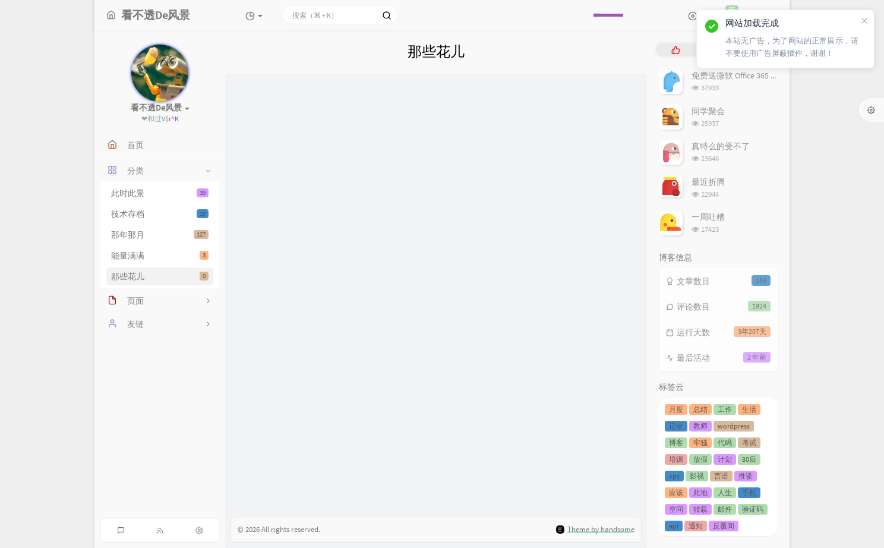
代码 (725, 442)
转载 (700, 509)
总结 (700, 409)
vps (674, 475)
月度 (676, 409)
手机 (749, 492)
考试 (749, 442)
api (673, 525)
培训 (676, 459)
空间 (676, 509)
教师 (700, 425)
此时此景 (160, 193)
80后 (749, 459)
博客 (676, 442)
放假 (700, 459)
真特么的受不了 (721, 146)
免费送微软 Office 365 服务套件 (748, 75)
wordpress (734, 425)
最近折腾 (708, 182)
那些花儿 (160, 276)
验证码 (752, 509)
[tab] (676, 50)
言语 (721, 475)
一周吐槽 (708, 217)
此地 (700, 492)
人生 (725, 492)
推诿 (745, 475)
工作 (725, 409)
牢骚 (700, 442)
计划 (725, 459)
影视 (697, 475)
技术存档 (160, 214)
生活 (749, 409)
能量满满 (160, 255)
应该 (676, 492)
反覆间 (723, 525)
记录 (676, 425)
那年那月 (160, 234)
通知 (696, 525)
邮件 (725, 509)
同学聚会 (708, 111)
